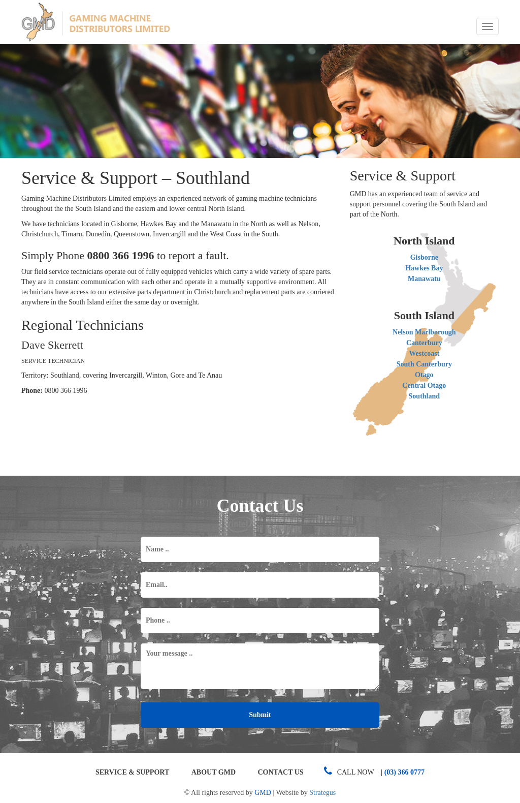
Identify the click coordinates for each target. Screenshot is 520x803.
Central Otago (424, 385)
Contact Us (281, 772)
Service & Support (132, 772)
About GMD (213, 772)
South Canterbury (424, 364)
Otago (424, 375)
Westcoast (424, 353)
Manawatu (424, 279)
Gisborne (424, 257)
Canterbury (424, 343)
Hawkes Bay (424, 268)
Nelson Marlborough (424, 332)
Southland (424, 396)
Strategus (322, 792)
